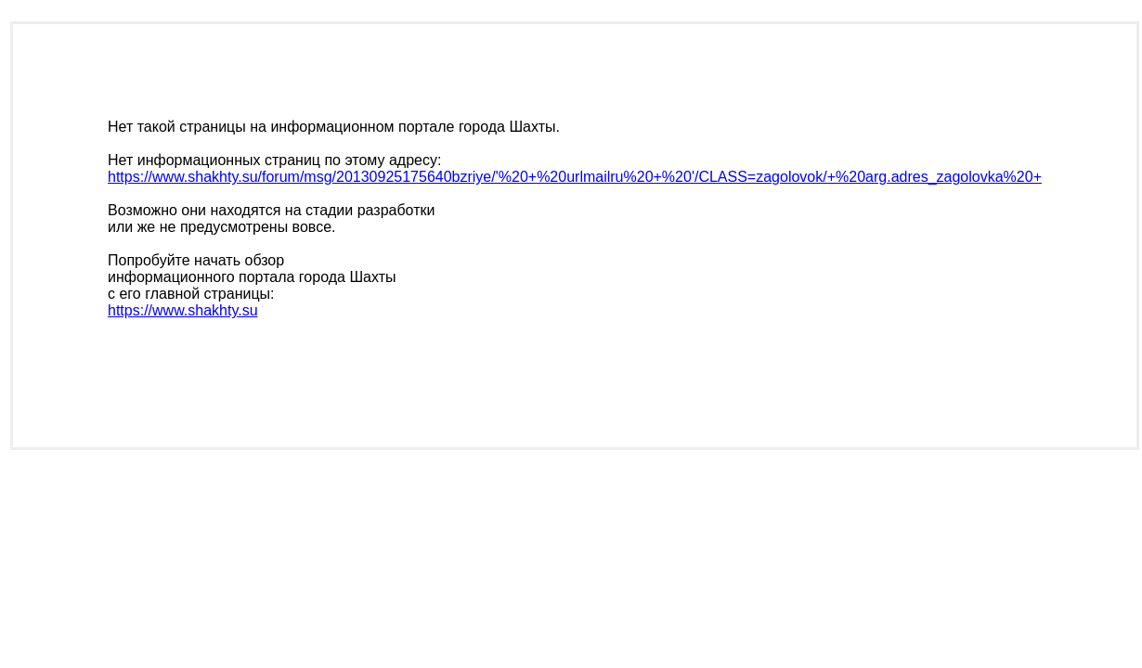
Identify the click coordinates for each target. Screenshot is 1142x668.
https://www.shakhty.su (183, 310)
